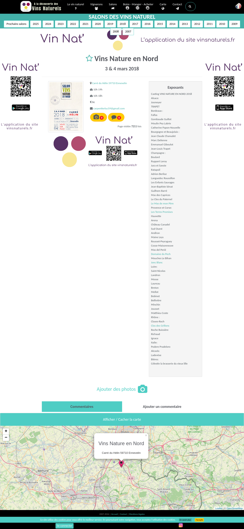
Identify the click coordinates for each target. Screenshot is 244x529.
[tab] (82, 406)
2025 (36, 24)
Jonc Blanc (157, 262)
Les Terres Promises (162, 211)
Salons (113, 6)
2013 (185, 24)
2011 (209, 24)
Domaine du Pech (161, 254)
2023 (60, 24)
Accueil (114, 514)
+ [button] (6, 431)
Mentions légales (137, 514)
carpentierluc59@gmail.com (109, 108)
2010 (222, 24)
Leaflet (218, 508)
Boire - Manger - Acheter (138, 7)
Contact (177, 6)
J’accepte (199, 520)
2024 (48, 24)
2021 (85, 24)
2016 (147, 24)
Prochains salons (16, 24)
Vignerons (96, 6)
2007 (128, 31)
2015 (160, 24)
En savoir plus (185, 520)
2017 (135, 24)
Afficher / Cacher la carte (122, 419)
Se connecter (64, 526)
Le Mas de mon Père (162, 203)
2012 (197, 24)
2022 (73, 24)
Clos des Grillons (160, 325)
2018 (123, 24)
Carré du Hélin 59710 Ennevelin (109, 83)
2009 (234, 24)
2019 (110, 24)
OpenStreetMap (234, 508)
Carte (163, 6)
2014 (172, 24)
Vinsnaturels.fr (41, 6)
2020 (98, 24)
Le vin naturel (75, 6)
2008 (116, 31)
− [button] (6, 438)
